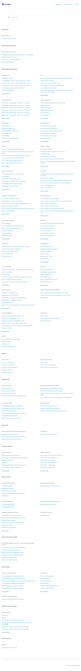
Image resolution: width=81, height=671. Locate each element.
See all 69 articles (44, 95)
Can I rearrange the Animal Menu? (48, 88)
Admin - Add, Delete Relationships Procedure (12, 149)
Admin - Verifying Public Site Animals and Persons (14, 436)
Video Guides (5, 75)
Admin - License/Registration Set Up (10, 198)
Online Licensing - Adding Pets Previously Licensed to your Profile (56, 201)
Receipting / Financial (8, 220)
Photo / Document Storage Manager (10, 138)
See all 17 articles (6, 141)
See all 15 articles (44, 215)
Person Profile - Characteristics (47, 465)
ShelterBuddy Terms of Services (9, 647)
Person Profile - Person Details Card (49, 457)
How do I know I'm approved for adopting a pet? (13, 408)
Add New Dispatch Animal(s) (47, 228)
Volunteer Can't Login (7, 328)
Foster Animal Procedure (7, 253)
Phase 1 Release (6, 452)
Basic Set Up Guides (7, 133)
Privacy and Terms (46, 359)
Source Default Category (9, 45)
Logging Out (5, 462)
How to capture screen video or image (11, 339)
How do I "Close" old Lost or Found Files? (11, 279)
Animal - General (45, 146)
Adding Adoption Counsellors (47, 178)
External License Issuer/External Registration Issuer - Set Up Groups (18, 208)
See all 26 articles (6, 166)
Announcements (45, 100)
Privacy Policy (43, 362)
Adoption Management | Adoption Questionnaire (13, 588)
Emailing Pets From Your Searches (48, 434)
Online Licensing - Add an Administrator (49, 198)
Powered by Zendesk (74, 665)
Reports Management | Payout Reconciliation (12, 585)
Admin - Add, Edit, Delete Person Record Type (13, 158)
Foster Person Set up (7, 256)
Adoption (43, 171)
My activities (58, 4)
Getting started (7, 385)
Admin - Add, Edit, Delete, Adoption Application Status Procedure (55, 180)
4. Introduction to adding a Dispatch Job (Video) (13, 88)
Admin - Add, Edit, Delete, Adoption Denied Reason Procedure (55, 182)
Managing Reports (7, 501)
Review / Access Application (47, 576)
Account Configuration (9, 573)
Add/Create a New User (46, 138)
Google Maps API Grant (7, 302)
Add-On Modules (6, 290)
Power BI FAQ (43, 316)
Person (4, 146)
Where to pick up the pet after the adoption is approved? (53, 410)
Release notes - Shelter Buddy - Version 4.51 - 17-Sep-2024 (16, 105)
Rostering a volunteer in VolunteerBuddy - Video (13, 320)
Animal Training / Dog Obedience (50, 290)
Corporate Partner (44, 258)
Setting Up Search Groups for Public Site (11, 439)
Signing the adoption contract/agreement (50, 408)
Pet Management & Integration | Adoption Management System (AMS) (18, 581)
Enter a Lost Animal (6, 274)
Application (43, 573)
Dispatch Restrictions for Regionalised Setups (12, 552)
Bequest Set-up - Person (46, 256)
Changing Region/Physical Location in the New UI (13, 465)
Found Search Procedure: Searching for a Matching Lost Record (17, 277)
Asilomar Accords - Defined (46, 80)
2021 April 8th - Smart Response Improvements (13, 620)
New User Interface (7, 446)
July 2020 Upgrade (44, 112)
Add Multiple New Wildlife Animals (48, 272)
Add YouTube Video (45, 154)
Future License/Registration (8, 210)
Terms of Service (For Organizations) (49, 367)
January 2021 (5, 615)
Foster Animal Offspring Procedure (10, 251)
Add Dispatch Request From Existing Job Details (52, 223)
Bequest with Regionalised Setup (9, 559)
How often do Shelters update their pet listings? (51, 391)
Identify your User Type (7, 369)
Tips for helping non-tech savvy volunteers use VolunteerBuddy (17, 325)
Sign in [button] (76, 4)
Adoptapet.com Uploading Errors (9, 292)
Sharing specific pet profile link (9, 490)
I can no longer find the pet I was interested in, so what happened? (56, 397)
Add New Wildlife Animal (46, 274)
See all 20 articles (6, 238)
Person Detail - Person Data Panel (48, 462)
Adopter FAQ (5, 379)
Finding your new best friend (49, 385)
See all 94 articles (44, 166)
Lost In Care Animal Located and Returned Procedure (14, 281)
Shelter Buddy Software (9, 596)
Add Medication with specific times (10, 186)
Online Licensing (45, 195)
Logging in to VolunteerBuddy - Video (10, 318)
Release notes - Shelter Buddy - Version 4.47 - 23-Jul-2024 (16, 115)
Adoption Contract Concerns (47, 588)
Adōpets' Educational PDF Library (10, 57)
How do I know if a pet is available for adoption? (51, 388)
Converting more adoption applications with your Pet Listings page (17, 54)
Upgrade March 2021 (45, 105)
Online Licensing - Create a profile (48, 203)
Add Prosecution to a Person (47, 233)
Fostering (5, 243)
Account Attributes (6, 223)
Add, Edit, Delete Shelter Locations (48, 135)
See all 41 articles (6, 189)
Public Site (5, 425)
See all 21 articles (6, 331)
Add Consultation (6, 176)
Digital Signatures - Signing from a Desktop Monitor (14, 297)
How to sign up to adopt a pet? (9, 393)
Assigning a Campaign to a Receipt (48, 249)
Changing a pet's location (8, 488)
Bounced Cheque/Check (7, 230)
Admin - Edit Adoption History (47, 185)
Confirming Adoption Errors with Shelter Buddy (13, 599)
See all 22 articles (44, 262)
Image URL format (6, 341)
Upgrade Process (6, 344)
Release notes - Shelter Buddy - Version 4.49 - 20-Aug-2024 (16, 110)
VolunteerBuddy (7, 313)
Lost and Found (6, 266)
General (4, 644)
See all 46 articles (44, 238)
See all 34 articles (6, 308)
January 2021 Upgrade (45, 107)
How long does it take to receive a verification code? (14, 395)
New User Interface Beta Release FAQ (11, 455)
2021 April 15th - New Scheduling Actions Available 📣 (15, 626)
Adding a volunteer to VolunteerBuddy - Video (12, 316)
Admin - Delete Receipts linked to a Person (12, 163)
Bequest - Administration (46, 251)
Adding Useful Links (6, 126)
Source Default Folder (9, 51)
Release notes (6, 612)
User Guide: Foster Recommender (10, 367)
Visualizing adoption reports (8, 504)
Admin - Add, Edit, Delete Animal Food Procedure (52, 159)
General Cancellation (45, 581)
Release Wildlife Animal (46, 281)
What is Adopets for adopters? (9, 391)
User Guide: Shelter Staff (8, 362)
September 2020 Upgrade (46, 110)
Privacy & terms (6, 638)
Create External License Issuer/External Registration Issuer (16, 203)
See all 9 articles (5, 530)
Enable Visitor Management (8, 62)
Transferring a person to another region (11, 550)
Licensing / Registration (9, 195)
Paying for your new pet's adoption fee (49, 406)
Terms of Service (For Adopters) (48, 365)
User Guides (5, 359)
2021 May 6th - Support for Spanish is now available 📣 (15, 629)
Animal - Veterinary (7, 171)
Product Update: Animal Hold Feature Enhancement (52, 103)
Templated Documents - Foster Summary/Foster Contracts (16, 246)
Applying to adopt (7, 403)
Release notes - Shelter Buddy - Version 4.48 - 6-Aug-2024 (16, 112)
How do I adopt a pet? (7, 388)
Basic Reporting (5, 135)
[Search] (40, 17)
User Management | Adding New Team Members (13, 583)
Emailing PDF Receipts (7, 235)
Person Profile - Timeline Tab (47, 467)
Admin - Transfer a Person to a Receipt (11, 228)
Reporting (43, 313)
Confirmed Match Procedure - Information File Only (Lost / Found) (17, 269)
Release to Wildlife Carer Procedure (49, 279)
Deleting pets (5, 495)
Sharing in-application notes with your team (50, 486)
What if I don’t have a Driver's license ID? (11, 418)
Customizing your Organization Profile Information (13, 517)
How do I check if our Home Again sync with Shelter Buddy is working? (18, 305)
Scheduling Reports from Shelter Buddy (49, 318)
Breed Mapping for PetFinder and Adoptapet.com (52, 85)
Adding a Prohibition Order (46, 235)
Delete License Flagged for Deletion (10, 206)
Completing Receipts (7, 233)
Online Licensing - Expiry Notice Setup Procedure (52, 208)
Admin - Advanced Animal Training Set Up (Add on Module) (54, 292)
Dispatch (43, 220)
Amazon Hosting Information (8, 346)
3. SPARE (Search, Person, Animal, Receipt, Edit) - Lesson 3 (16, 85)
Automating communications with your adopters (13, 522)
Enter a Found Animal (7, 272)
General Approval (44, 583)
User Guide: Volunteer (7, 372)
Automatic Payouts (44, 515)
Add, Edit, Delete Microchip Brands (48, 128)
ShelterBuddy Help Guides (9, 69)
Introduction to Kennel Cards (8, 128)
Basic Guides (5, 123)
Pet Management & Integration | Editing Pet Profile (14, 578)
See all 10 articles (6, 470)
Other (3, 336)
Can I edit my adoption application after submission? (14, 413)
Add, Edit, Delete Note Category (48, 133)
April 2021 (4, 617)
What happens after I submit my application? (12, 406)
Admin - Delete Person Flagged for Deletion (12, 160)
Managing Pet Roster (8, 483)
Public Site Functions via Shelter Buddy (14, 431)
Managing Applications (47, 483)
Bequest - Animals (44, 253)
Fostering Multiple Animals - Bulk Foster (11, 249)
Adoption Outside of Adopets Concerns (49, 585)
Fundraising (44, 243)
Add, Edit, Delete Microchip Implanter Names (51, 131)
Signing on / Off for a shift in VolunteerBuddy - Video (14, 323)
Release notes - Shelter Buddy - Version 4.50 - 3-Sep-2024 (16, 107)
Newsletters (5, 29)
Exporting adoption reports (8, 506)
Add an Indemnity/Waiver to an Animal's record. (13, 174)
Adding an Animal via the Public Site (10, 434)
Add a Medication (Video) (8, 90)
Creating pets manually (7, 486)
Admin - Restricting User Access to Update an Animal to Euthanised (56, 78)
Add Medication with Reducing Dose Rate (11, 183)
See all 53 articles (44, 141)
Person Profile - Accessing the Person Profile (51, 455)
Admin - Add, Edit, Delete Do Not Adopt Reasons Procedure (16, 155)
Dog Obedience (44, 297)
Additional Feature (46, 512)
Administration (45, 123)
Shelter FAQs (5, 567)
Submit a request (68, 4)
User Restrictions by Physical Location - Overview (13, 547)
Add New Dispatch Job (45, 230)
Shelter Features (6, 477)
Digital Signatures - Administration (10, 295)
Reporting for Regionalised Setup (10, 557)
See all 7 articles (44, 285)
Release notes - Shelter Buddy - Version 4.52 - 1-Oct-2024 (16, 103)
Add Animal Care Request (46, 149)
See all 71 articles (44, 118)
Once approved (45, 403)
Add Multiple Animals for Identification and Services (52, 151)
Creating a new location (7, 525)
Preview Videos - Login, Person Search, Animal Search (15, 457)
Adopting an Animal (8, 78)
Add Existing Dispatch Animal (47, 225)
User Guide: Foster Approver (8, 365)
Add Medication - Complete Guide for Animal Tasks (14, 181)
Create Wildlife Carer (45, 277)
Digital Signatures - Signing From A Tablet (11, 300)
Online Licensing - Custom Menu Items (49, 206)
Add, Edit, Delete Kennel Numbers (48, 126)
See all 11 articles (6, 93)
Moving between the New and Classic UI (11, 467)
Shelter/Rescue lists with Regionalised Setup (12, 555)
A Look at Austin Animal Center (9, 38)
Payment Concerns (45, 578)
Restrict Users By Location (10, 537)
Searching (43, 431)
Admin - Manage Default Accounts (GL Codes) (13, 225)
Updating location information (9, 527)
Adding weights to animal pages (48, 156)
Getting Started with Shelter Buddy (10, 131)
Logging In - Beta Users (7, 460)
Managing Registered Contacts (50, 501)
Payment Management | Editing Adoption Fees (13, 576)
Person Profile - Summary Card (47, 460)
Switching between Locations (9, 520)
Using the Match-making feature (48, 504)
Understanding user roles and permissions (12, 515)
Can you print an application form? (10, 415)
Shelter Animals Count (45, 320)
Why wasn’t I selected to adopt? (9, 410)
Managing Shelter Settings (10, 512)
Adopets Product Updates (9, 606)
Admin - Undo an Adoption (46, 187)
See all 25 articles (6, 632)
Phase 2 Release (45, 452)
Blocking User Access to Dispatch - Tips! (50, 83)
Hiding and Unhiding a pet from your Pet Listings (13, 493)
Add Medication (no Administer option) (11, 178)
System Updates (6, 100)
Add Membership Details (46, 246)
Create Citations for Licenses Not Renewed (12, 201)
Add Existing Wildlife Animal (47, 269)
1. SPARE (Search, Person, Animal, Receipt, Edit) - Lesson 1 (16, 80)
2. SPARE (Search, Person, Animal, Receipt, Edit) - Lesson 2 (16, 83)
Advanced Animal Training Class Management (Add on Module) (55, 295)
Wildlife (42, 266)
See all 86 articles (6, 118)
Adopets (4, 353)
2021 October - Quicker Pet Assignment (11, 59)
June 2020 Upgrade (45, 115)
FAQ (41, 75)
